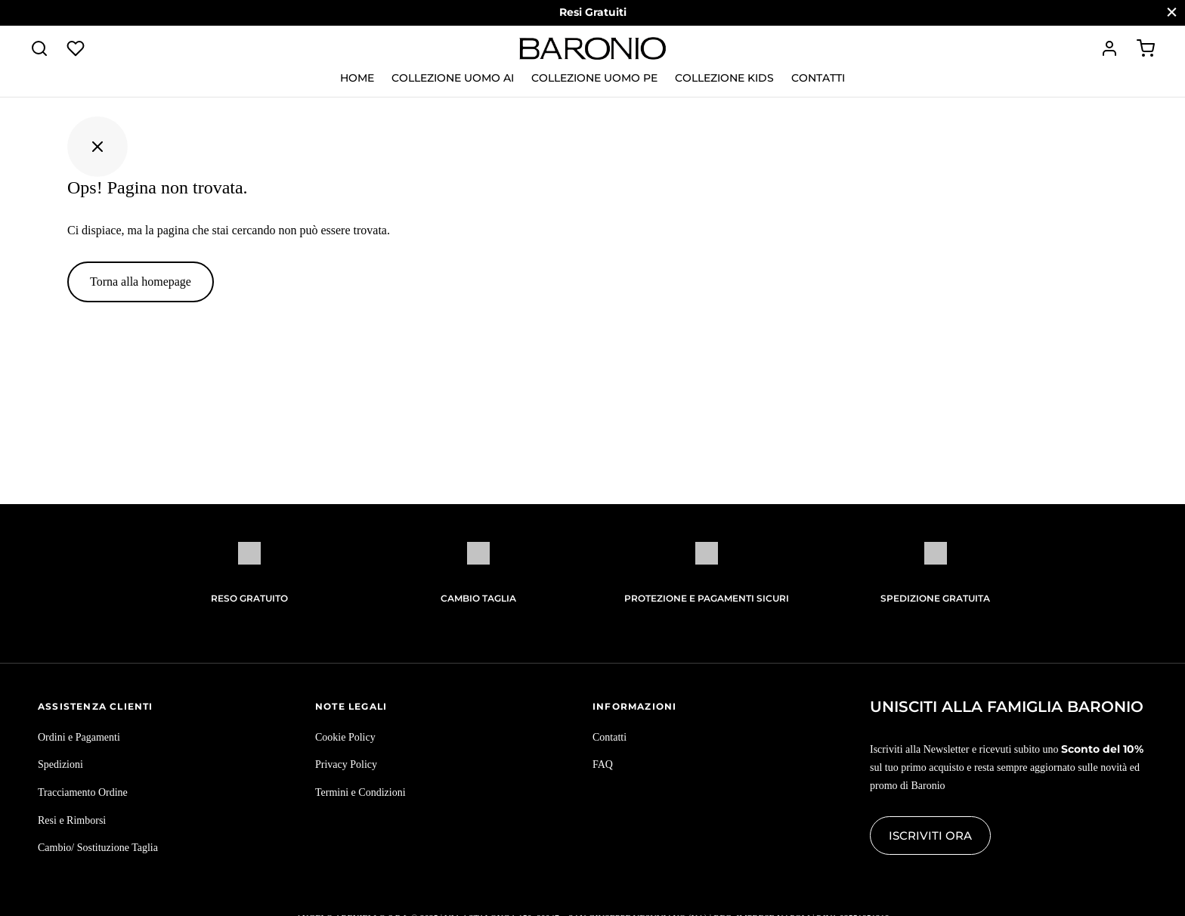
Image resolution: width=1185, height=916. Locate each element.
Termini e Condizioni (360, 792)
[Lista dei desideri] (77, 48)
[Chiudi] (1171, 12)
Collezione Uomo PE (594, 78)
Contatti (818, 78)
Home (357, 78)
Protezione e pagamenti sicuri (706, 598)
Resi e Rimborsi (72, 820)
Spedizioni (60, 764)
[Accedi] (1109, 48)
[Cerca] (39, 48)
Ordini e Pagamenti (79, 737)
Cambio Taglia (478, 598)
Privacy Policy (346, 764)
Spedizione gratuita (935, 598)
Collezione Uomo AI (452, 78)
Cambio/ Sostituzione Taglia (98, 847)
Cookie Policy (345, 737)
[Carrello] (1146, 48)
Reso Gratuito (249, 598)
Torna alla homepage (140, 281)
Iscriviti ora (930, 835)
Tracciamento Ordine (83, 792)
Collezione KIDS (724, 78)
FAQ (602, 764)
